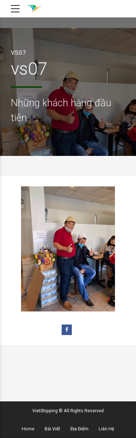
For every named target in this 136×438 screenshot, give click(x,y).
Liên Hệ (106, 428)
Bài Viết (52, 428)
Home (28, 428)
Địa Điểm (79, 428)
